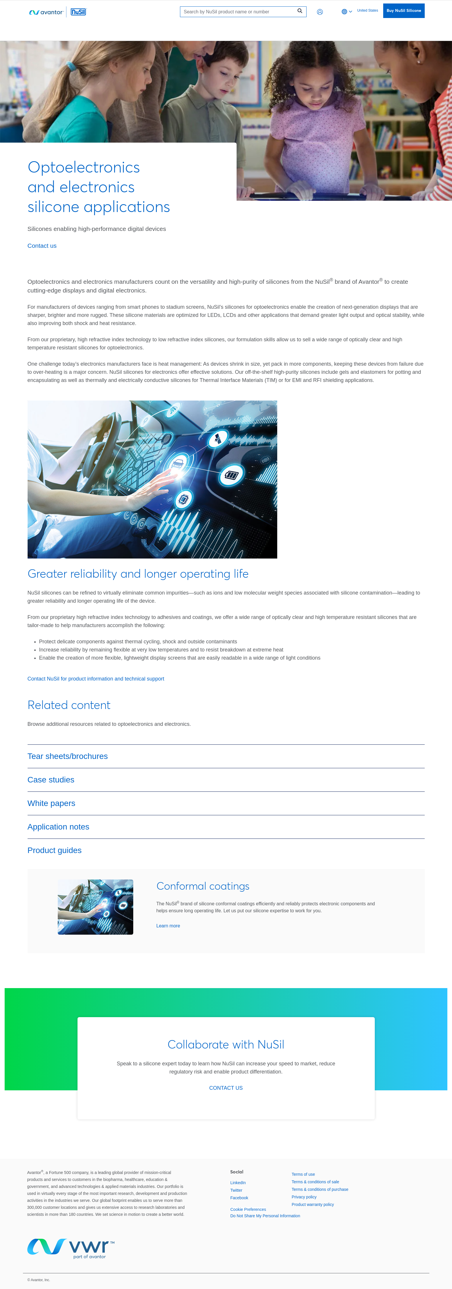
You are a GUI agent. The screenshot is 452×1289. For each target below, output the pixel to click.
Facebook (239, 1197)
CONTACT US (226, 1088)
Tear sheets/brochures (68, 756)
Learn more (168, 925)
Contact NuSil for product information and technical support (96, 679)
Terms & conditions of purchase (320, 1189)
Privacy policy (304, 1197)
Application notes (58, 826)
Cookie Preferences (248, 1209)
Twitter (236, 1190)
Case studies (51, 779)
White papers (51, 803)
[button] (320, 12)
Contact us (42, 245)
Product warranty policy (313, 1204)
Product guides (55, 850)
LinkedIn (238, 1182)
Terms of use (303, 1174)
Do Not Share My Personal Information (265, 1215)
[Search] (238, 12)
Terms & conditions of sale (315, 1182)
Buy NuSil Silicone (404, 10)
